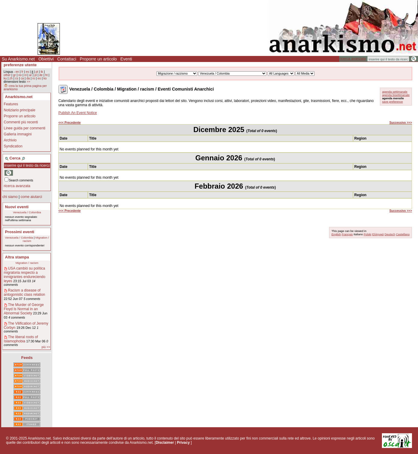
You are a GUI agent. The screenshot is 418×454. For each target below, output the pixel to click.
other (7, 75)
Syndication (13, 146)
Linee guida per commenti (24, 128)
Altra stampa (17, 257)
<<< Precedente (69, 122)
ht (46, 75)
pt (36, 71)
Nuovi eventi (17, 207)
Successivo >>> (400, 122)
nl (25, 75)
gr (14, 75)
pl (35, 75)
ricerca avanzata (352, 59)
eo (39, 78)
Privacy (183, 442)
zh (11, 78)
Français (347, 234)
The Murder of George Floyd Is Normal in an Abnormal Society (24, 309)
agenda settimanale (394, 91)
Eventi (126, 59)
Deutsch (390, 234)
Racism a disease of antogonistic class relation (24, 292)
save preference (392, 101)
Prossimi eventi (19, 232)
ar (30, 75)
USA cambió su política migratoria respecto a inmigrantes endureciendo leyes (24, 274)
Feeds (27, 357)
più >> (45, 347)
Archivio (10, 140)
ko (45, 78)
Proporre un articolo (98, 59)
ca (22, 78)
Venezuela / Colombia (27, 212)
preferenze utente (20, 65)
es (27, 71)
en (17, 71)
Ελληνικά (378, 234)
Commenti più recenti (21, 122)
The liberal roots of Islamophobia (21, 339)
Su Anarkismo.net (18, 59)
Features (11, 104)
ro (33, 78)
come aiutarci (31, 197)
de (40, 75)
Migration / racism (27, 262)
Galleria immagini (18, 134)
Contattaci (66, 59)
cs (16, 78)
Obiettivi (46, 59)
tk (42, 71)
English (336, 234)
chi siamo (10, 197)
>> (28, 81)
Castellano (403, 234)
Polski (367, 234)
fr (22, 71)
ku (5, 78)
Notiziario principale (19, 110)
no (20, 75)
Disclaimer (165, 442)
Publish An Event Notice (77, 113)
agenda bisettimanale (396, 95)
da (28, 78)
